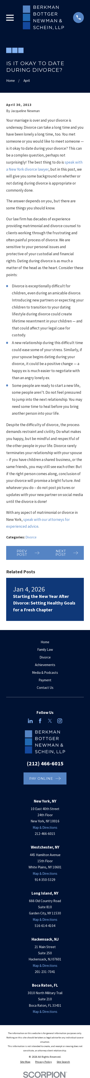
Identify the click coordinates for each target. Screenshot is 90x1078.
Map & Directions (45, 827)
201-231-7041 (45, 972)
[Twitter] (50, 720)
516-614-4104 (45, 926)
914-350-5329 (45, 879)
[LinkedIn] (30, 720)
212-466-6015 (45, 833)
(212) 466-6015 (45, 763)
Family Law (45, 649)
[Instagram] (59, 720)
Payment (45, 680)
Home (45, 642)
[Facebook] (40, 720)
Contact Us (45, 687)
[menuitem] (25, 1062)
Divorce (31, 537)
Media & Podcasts (45, 672)
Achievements (45, 665)
